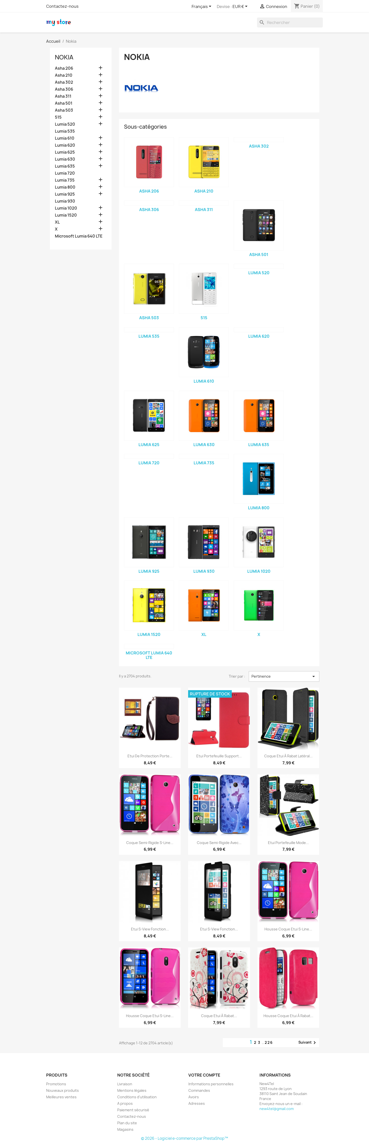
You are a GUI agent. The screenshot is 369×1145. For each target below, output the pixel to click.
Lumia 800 (65, 187)
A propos (125, 1103)
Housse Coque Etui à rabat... (288, 1015)
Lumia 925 (65, 194)
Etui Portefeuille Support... (219, 756)
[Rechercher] (290, 22)
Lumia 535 (65, 131)
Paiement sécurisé (133, 1110)
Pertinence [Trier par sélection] (283, 676)
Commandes (199, 1090)
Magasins (125, 1129)
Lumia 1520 (66, 215)
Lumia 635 (65, 166)
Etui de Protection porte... (149, 756)
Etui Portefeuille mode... (288, 842)
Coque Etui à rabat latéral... (288, 756)
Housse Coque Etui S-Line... (288, 929)
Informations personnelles (211, 1084)
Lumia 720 (65, 173)
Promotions (56, 1084)
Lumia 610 (64, 138)
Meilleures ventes (61, 1097)
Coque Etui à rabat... (219, 1015)
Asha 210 (63, 75)
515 (58, 117)
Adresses (196, 1103)
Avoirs (193, 1097)
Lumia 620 (65, 145)
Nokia (64, 57)
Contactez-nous (62, 6)
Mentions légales (131, 1090)
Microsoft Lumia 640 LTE (79, 236)
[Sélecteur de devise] (241, 7)
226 (269, 1042)
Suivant (308, 1043)
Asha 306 (64, 89)
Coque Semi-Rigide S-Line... (149, 842)
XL (57, 222)
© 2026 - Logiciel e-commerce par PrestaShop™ (184, 1138)
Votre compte (204, 1075)
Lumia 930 (65, 201)
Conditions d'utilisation (137, 1097)
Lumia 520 (65, 124)
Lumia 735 (65, 180)
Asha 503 (64, 110)
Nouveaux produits (62, 1090)
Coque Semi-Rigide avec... (219, 842)
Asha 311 (63, 96)
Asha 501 (63, 103)
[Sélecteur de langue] (202, 7)
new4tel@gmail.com (276, 1108)
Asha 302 (64, 82)
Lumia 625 (65, 152)
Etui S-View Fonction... (150, 929)
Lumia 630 (65, 159)
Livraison (124, 1084)
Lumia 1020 (66, 208)
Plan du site (127, 1123)
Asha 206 (64, 68)
